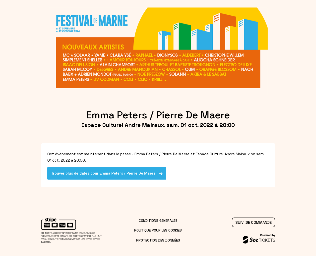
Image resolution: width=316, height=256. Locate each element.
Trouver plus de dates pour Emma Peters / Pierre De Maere (107, 173)
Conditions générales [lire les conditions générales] (158, 220)
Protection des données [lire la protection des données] (158, 240)
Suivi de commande (253, 222)
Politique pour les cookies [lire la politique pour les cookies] (158, 230)
